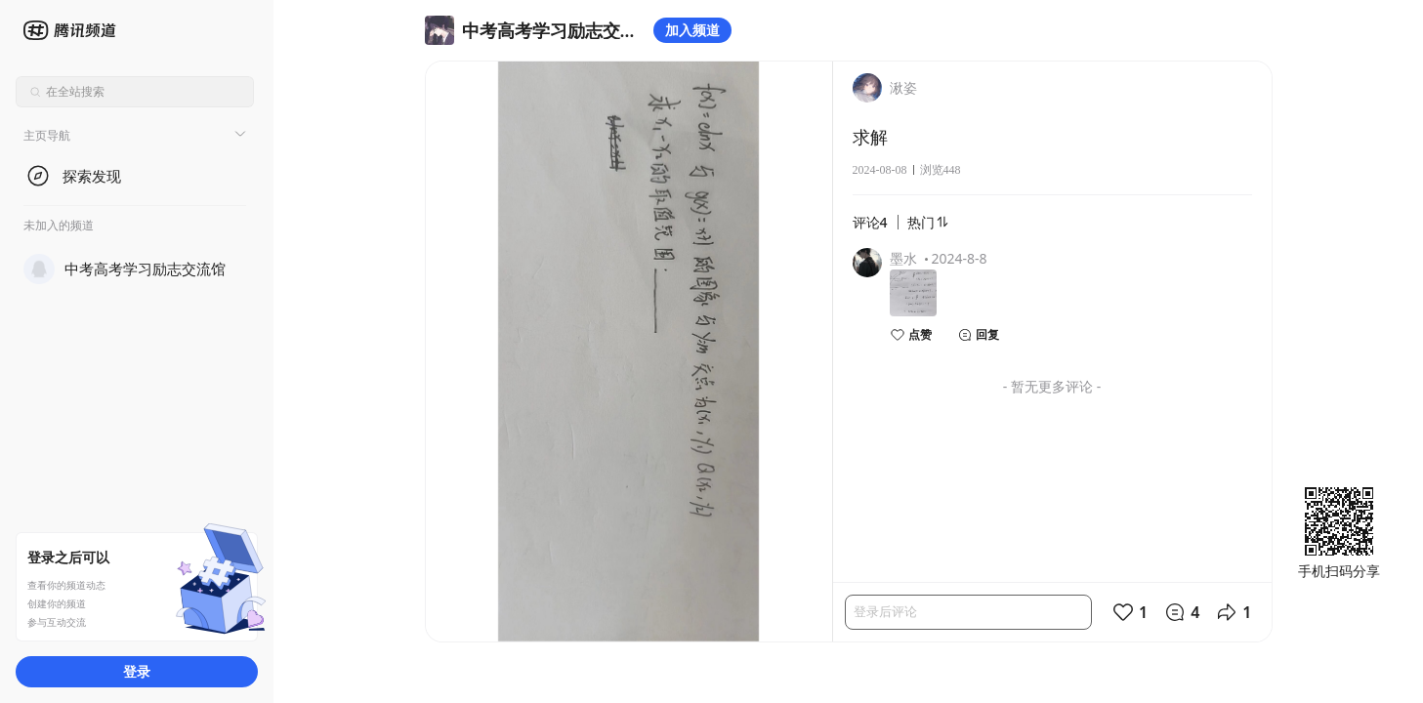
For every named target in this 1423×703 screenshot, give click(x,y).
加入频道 (692, 30)
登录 (136, 671)
